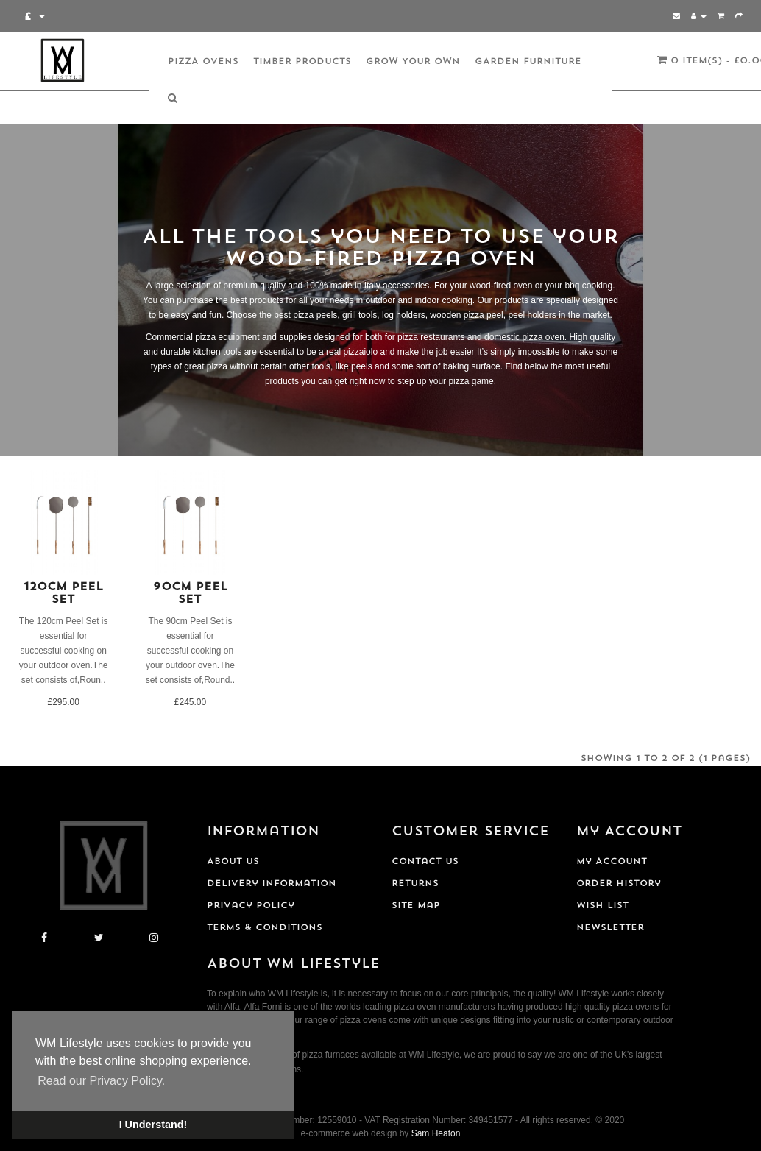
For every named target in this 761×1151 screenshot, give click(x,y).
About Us (233, 861)
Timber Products (302, 61)
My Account (611, 861)
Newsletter (610, 928)
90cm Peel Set (190, 594)
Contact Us (425, 861)
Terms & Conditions (264, 928)
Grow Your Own (413, 61)
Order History (618, 883)
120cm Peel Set (63, 594)
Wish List (602, 906)
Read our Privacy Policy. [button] (101, 1080)
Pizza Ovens (203, 61)
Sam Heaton (436, 1133)
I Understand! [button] (153, 1124)
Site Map (416, 906)
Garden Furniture (528, 61)
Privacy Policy (250, 906)
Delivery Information (271, 883)
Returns (415, 883)
